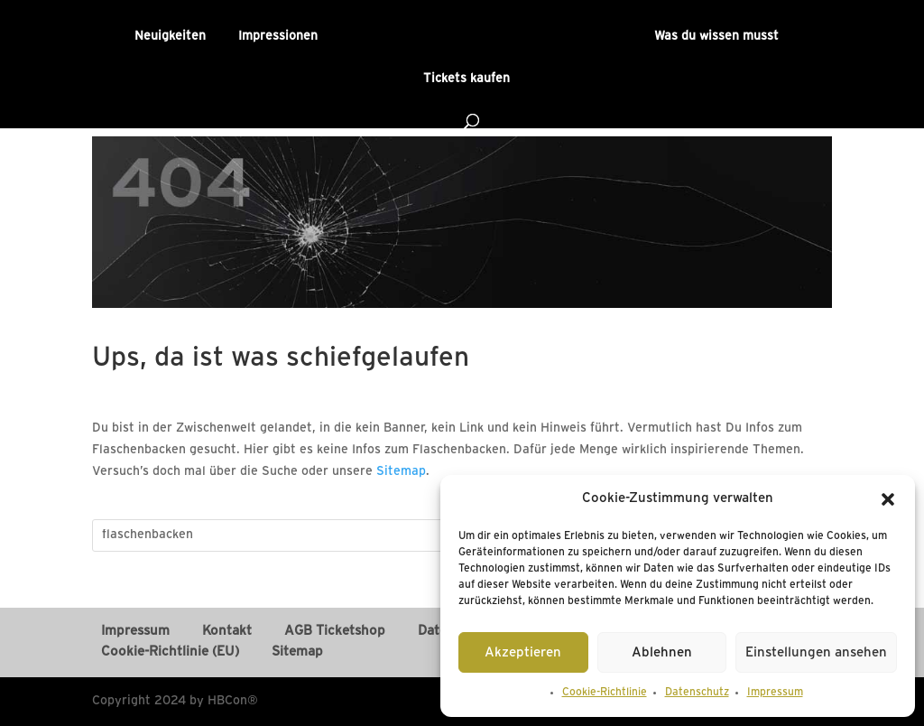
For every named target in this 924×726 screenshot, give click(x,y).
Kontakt (227, 631)
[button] (888, 499)
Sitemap (401, 472)
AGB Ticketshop (334, 631)
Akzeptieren (523, 653)
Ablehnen (662, 653)
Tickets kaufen (466, 79)
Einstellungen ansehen (816, 653)
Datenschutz (697, 692)
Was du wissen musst (716, 36)
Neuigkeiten (170, 36)
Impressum (775, 692)
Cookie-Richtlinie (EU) (170, 652)
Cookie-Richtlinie (604, 692)
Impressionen (278, 36)
